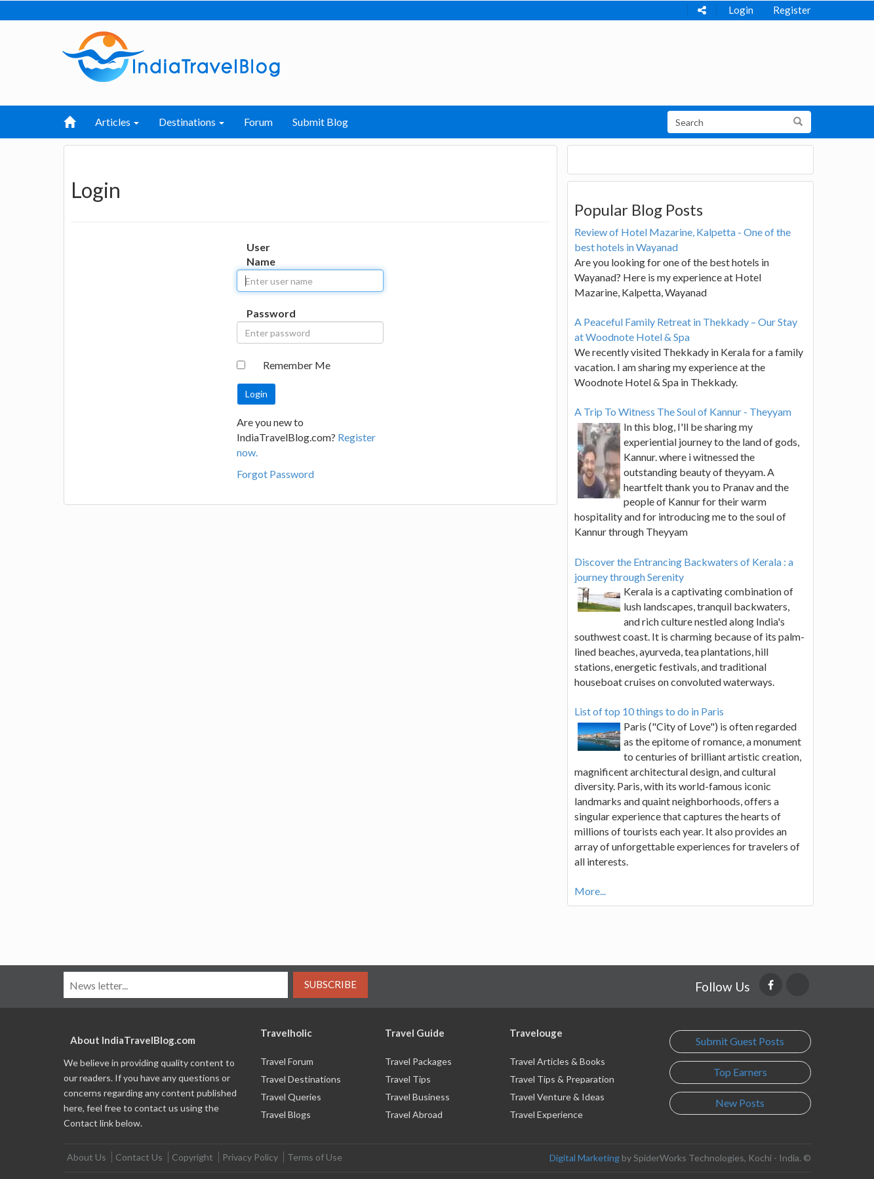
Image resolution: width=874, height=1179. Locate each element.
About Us (86, 1157)
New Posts (740, 1102)
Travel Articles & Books (557, 1061)
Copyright (192, 1157)
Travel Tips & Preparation (561, 1079)
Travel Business (417, 1096)
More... (590, 891)
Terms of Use (314, 1157)
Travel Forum (286, 1061)
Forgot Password (275, 474)
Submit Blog (320, 121)
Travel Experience (546, 1114)
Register (792, 10)
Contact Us (139, 1157)
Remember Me (296, 365)
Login (740, 10)
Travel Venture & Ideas (557, 1096)
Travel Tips (408, 1079)
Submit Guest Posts (740, 1041)
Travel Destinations (300, 1079)
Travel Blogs (285, 1114)
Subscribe (330, 984)
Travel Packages (418, 1061)
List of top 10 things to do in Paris (649, 711)
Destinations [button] (191, 121)
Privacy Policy (250, 1157)
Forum (258, 121)
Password (260, 313)
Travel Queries (290, 1096)
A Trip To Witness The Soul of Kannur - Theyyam (682, 411)
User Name (260, 254)
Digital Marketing (584, 1157)
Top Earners (740, 1072)
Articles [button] (117, 121)
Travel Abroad (414, 1114)
